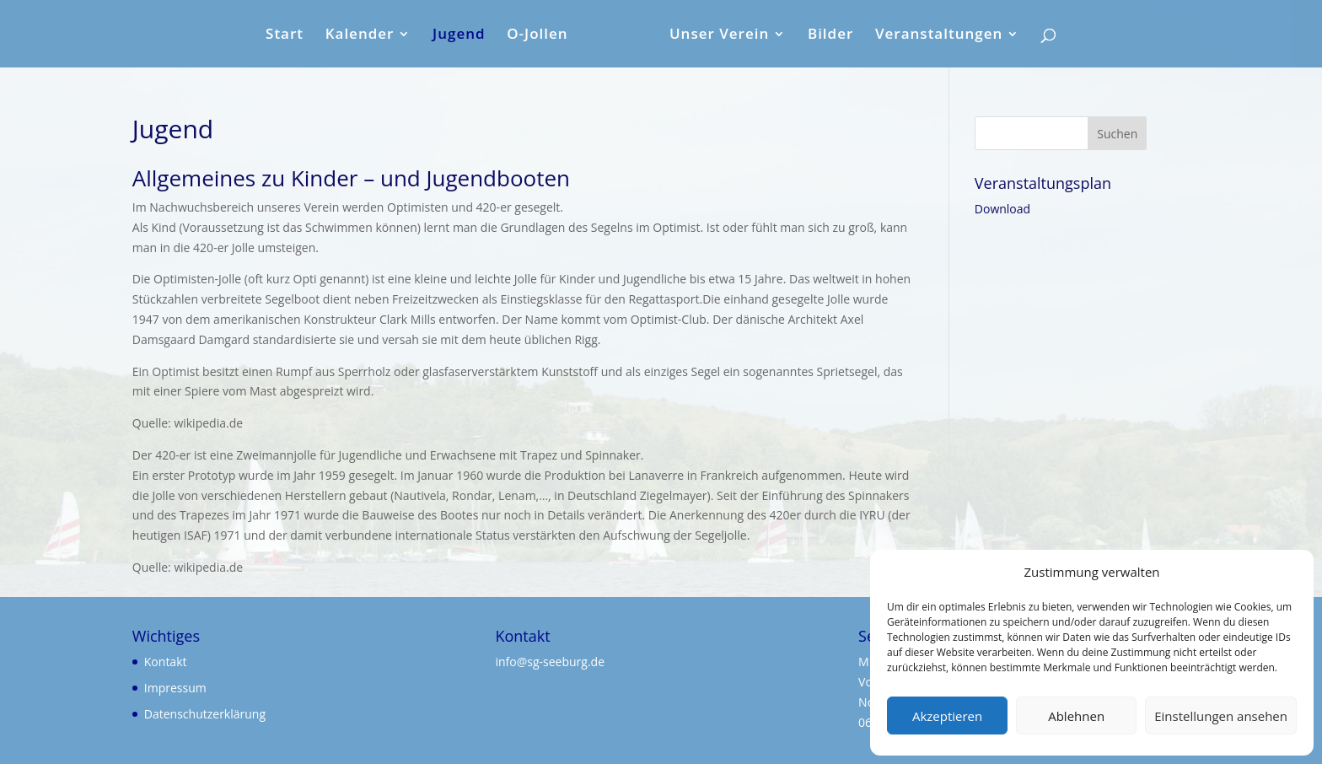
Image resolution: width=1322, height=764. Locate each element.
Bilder (824, 35)
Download (1002, 209)
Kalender (365, 35)
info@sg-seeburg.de (550, 662)
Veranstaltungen (933, 35)
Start (290, 35)
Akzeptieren (947, 716)
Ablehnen (1076, 716)
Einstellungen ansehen (1220, 716)
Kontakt (165, 662)
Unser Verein (713, 35)
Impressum (175, 688)
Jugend (465, 35)
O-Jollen (543, 35)
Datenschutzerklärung (205, 714)
